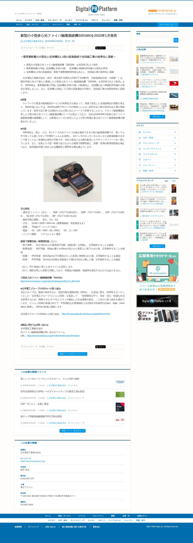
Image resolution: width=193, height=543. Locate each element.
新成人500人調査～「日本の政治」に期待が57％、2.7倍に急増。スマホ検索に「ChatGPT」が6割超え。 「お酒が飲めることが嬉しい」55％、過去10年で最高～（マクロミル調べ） (153, 73)
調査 (68, 25)
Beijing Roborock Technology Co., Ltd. (157, 111)
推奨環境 (18, 527)
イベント (45, 25)
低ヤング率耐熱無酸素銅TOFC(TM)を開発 (41, 416)
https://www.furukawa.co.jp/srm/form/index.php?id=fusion (53, 336)
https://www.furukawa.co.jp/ (33, 461)
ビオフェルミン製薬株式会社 (153, 228)
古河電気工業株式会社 (33, 41)
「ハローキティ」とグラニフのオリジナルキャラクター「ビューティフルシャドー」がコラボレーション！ (153, 83)
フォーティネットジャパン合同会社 (156, 62)
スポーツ (94, 20)
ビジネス (28, 20)
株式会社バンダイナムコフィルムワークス (159, 216)
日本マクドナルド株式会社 (152, 192)
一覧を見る (156, 117)
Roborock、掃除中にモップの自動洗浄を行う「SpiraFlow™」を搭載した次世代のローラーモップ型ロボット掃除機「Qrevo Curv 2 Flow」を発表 (153, 108)
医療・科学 (118, 20)
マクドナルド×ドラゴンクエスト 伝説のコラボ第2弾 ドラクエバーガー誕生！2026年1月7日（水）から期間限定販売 (154, 200)
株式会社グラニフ (149, 87)
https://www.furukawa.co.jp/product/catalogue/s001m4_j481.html (50, 281)
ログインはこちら (167, 25)
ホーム (19, 20)
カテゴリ (19, 25)
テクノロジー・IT (55, 20)
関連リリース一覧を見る (71, 431)
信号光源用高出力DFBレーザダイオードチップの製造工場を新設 (53, 391)
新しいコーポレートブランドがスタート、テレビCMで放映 (50, 379)
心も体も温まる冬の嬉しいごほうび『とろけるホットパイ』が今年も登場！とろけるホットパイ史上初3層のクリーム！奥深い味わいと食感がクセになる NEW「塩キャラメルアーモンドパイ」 (153, 190)
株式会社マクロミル (150, 75)
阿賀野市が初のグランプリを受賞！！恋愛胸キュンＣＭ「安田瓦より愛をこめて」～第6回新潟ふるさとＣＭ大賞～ (153, 236)
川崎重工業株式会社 (150, 99)
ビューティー (149, 165)
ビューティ (106, 20)
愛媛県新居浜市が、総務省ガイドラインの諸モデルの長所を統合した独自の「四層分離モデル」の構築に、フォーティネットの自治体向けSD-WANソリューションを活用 (153, 60)
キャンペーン (58, 25)
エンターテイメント (152, 148)
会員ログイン (142, 516)
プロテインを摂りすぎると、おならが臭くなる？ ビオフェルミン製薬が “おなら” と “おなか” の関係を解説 (153, 224)
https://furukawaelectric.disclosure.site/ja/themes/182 (86, 314)
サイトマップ (33, 527)
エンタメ (68, 20)
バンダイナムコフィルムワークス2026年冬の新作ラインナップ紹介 (153, 210)
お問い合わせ (50, 527)
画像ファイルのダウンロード (71, 354)
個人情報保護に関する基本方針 (74, 527)
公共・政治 (40, 20)
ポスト (101, 48)
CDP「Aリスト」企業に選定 (35, 404)
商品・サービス (32, 25)
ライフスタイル (82, 20)
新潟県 (145, 240)
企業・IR (77, 25)
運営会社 (96, 527)
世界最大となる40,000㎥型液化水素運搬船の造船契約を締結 (153, 93)
